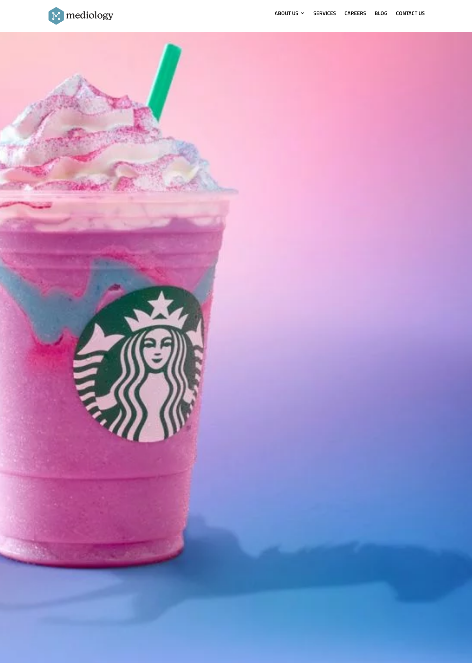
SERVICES (324, 14)
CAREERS (355, 14)
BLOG (381, 14)
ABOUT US (286, 14)
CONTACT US (410, 14)
